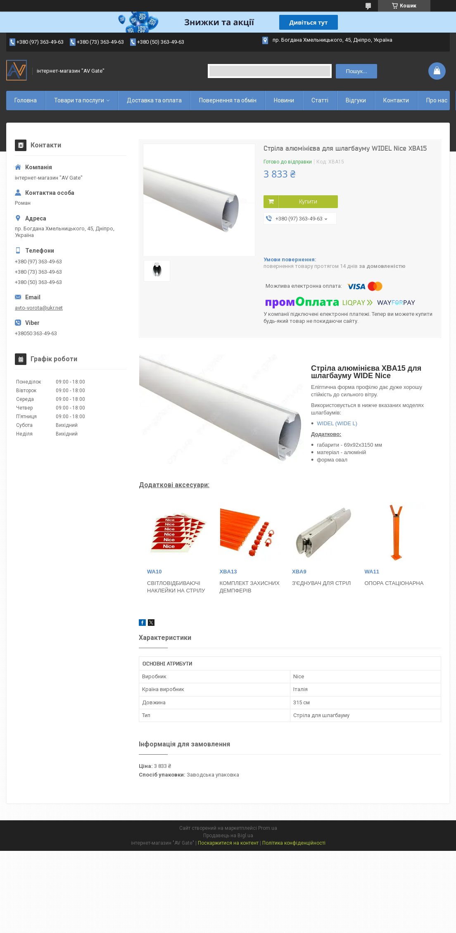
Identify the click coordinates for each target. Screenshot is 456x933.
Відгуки (356, 100)
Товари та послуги (79, 100)
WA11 (372, 571)
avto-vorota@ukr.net (39, 308)
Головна (25, 100)
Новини (284, 100)
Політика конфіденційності (293, 843)
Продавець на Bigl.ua (228, 835)
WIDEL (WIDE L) (337, 423)
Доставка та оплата (154, 100)
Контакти (396, 100)
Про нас (436, 100)
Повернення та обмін (227, 100)
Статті (319, 100)
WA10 (154, 571)
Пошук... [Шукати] (356, 71)
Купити (308, 201)
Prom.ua (267, 828)
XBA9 (299, 571)
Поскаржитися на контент (228, 843)
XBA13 (228, 571)
